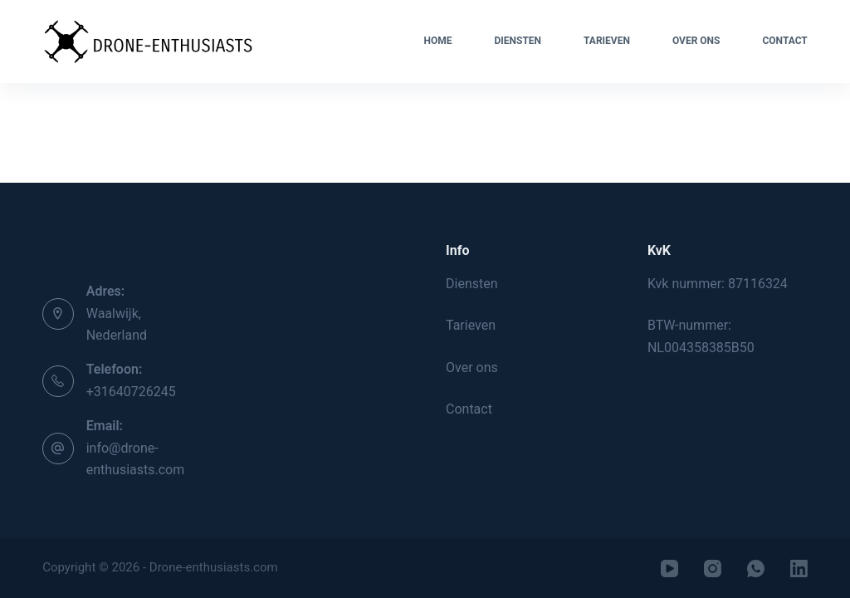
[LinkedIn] (799, 568)
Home (437, 41)
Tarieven (607, 41)
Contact (784, 41)
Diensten (517, 41)
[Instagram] (712, 568)
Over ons (696, 41)
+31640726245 (131, 391)
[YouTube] (669, 568)
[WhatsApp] (756, 568)
